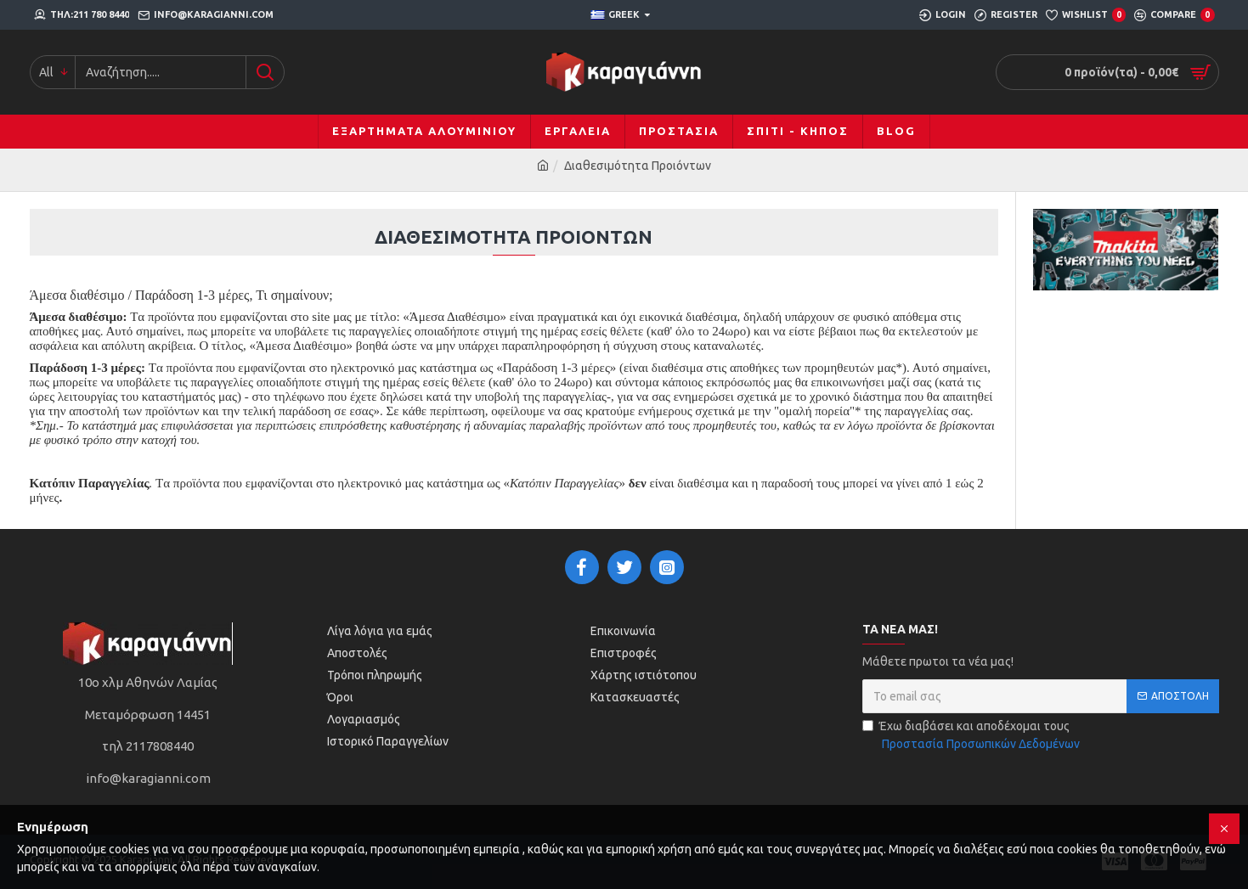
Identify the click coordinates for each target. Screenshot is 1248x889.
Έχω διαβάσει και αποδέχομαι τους (972, 736)
